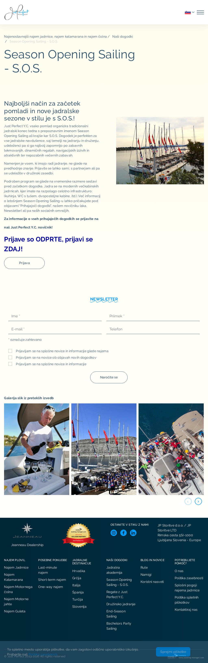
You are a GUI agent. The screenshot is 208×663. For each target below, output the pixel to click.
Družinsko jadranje (120, 604)
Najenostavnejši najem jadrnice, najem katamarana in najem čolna (55, 36)
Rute (144, 567)
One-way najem (50, 587)
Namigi (146, 575)
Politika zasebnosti (189, 578)
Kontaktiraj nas (186, 610)
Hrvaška (78, 571)
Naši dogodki (122, 36)
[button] (198, 501)
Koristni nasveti (152, 582)
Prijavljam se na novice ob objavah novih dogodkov (55, 357)
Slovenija (79, 606)
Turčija (77, 599)
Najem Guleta (14, 611)
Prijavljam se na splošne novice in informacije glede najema (61, 351)
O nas (179, 571)
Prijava (24, 263)
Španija (78, 592)
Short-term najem (52, 580)
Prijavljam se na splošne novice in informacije (50, 364)
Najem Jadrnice (16, 567)
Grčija (76, 578)
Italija (76, 585)
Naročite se (109, 377)
